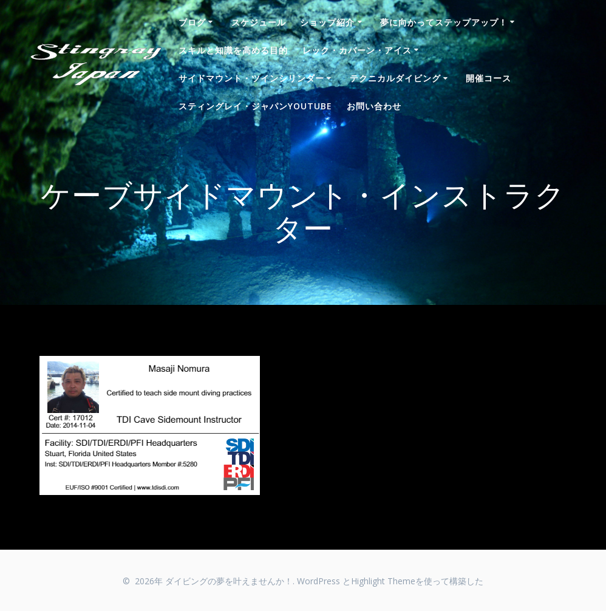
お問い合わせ (374, 106)
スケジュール (258, 22)
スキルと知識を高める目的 (233, 50)
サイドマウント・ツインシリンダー (251, 78)
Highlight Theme (383, 581)
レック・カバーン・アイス (357, 50)
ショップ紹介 (327, 22)
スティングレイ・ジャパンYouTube (255, 106)
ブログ (192, 22)
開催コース (488, 78)
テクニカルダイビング (395, 78)
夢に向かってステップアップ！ (444, 22)
